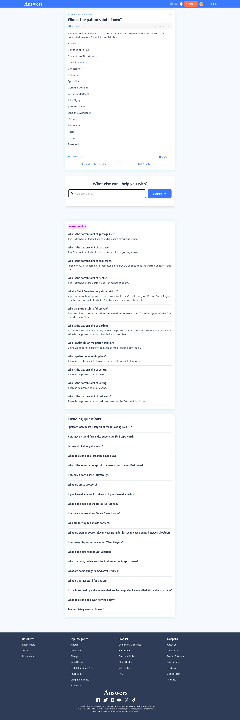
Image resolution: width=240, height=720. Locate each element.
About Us (171, 644)
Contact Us (172, 650)
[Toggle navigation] (171, 4)
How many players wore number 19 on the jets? (95, 542)
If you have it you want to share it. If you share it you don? (101, 494)
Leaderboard (28, 644)
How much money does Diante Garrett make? (94, 513)
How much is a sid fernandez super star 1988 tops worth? (101, 436)
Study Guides (125, 662)
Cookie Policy (173, 673)
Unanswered (28, 656)
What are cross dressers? (82, 484)
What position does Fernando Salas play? (92, 456)
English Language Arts (82, 668)
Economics (76, 685)
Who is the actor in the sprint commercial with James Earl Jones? (105, 465)
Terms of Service (175, 656)
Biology (74, 656)
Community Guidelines (130, 644)
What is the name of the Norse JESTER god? (93, 504)
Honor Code (125, 650)
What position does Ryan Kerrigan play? (91, 600)
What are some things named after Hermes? (93, 571)
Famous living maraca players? (86, 609)
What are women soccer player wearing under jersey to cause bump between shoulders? (120, 532)
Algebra (74, 644)
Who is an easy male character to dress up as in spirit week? (103, 561)
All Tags (26, 650)
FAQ (121, 673)
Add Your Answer (146, 164)
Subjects (71, 14)
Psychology (76, 673)
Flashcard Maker (127, 656)
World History (78, 662)
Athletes (89, 14)
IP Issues (171, 679)
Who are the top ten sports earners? (89, 523)
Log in (213, 3)
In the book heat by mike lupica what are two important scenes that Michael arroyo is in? (120, 590)
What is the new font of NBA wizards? (89, 552)
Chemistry (76, 650)
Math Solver (125, 668)
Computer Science (80, 679)
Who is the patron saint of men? (95, 19)
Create (191, 3)
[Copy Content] (163, 157)
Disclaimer (172, 668)
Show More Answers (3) (93, 164)
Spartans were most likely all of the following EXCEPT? (100, 427)
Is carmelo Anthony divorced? (85, 446)
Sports (80, 14)
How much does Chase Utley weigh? (88, 475)
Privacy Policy (174, 662)
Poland (84, 62)
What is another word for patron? (87, 580)
